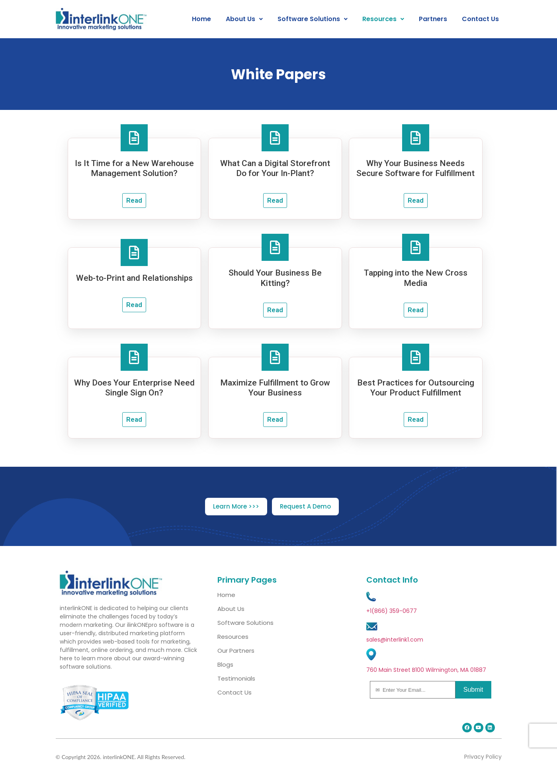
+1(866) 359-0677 (391, 611)
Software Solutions (313, 19)
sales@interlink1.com (394, 640)
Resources (383, 19)
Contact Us (480, 19)
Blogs (225, 664)
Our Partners (235, 651)
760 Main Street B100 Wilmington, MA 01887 (426, 670)
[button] (244, 19)
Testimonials (236, 678)
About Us (244, 19)
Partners (433, 19)
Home (201, 19)
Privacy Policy (483, 757)
